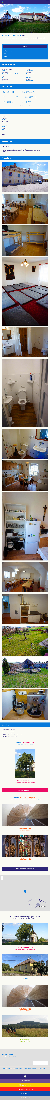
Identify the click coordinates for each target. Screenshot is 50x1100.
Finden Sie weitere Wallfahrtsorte (25, 790)
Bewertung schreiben (40, 1063)
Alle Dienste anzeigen (25, 105)
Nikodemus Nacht (25, 1085)
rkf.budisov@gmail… (8, 51)
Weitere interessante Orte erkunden (25, 868)
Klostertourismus (25, 1081)
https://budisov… (7, 55)
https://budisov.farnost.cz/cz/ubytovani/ (13, 734)
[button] (25, 891)
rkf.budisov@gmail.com (11, 732)
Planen (25, 46)
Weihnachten (25, 1093)
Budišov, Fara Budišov (11, 35)
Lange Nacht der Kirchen (25, 1089)
